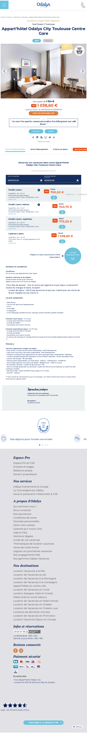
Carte (51, 131)
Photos (36, 131)
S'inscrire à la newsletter (43, 722)
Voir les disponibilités (43, 113)
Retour (77, 727)
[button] (43, 141)
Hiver (48, 40)
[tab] (15, 149)
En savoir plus (20, 676)
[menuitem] (43, 463)
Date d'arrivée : (14, 177)
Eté (36, 40)
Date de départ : (50, 177)
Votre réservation (72, 256)
